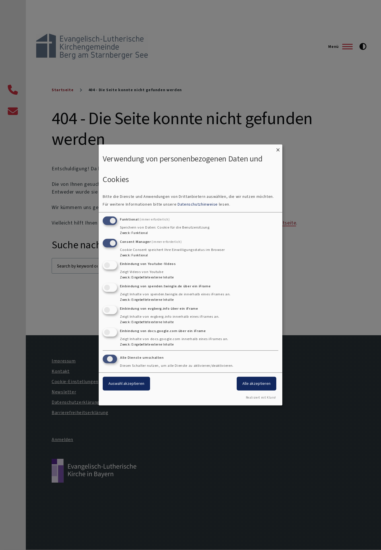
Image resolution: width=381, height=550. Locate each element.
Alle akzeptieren (256, 383)
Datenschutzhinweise (198, 204)
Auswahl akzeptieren (126, 383)
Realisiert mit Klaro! (261, 397)
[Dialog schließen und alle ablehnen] (278, 148)
